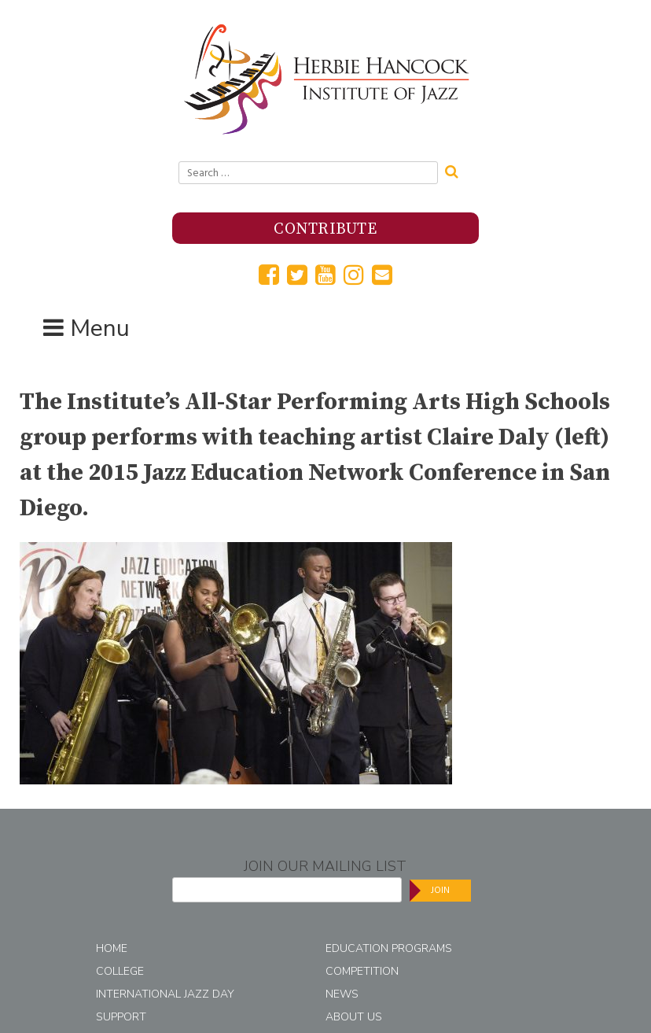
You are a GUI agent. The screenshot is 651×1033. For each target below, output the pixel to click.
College (120, 971)
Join (440, 890)
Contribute (325, 229)
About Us (354, 1016)
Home (111, 948)
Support (121, 1016)
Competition (362, 971)
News (342, 994)
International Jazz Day (165, 994)
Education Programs (389, 948)
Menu (100, 328)
